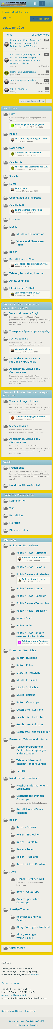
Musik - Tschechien (27, 687)
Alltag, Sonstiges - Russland (33, 927)
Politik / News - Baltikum (31, 596)
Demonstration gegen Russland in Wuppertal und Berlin (31, 416)
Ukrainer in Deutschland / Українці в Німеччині (25, 393)
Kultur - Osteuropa (27, 702)
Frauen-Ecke (16, 467)
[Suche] (35, 3)
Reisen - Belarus (26, 827)
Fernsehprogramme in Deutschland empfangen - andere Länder (31, 750)
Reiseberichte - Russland (31, 864)
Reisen (13, 251)
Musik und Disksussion (30, 234)
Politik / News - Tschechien (32, 603)
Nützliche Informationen (24, 778)
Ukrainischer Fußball (21, 288)
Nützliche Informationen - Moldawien (32, 787)
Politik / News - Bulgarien (31, 610)
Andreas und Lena (10, 995)
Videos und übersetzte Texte (30, 243)
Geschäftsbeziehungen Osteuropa (30, 797)
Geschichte (16, 162)
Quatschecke (17, 948)
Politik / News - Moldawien (32, 574)
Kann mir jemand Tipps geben (29, 124)
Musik (13, 226)
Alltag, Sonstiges (19, 280)
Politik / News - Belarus (30, 567)
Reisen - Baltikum (27, 842)
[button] (49, 101)
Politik (13, 133)
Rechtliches (16, 515)
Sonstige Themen (19, 909)
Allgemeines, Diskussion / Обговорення (24, 370)
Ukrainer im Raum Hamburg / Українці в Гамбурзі (21, 306)
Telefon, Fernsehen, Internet (26, 273)
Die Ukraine (10, 108)
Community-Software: (26, 1021)
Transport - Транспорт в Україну (29, 331)
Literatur (14, 219)
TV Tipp (20, 770)
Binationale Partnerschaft (18, 495)
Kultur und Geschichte (22, 650)
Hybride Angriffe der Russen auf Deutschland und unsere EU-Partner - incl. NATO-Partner (35, 557)
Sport (12, 871)
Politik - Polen (24, 625)
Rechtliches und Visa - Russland (29, 811)
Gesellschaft (16, 205)
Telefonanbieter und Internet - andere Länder (31, 762)
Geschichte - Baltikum (29, 724)
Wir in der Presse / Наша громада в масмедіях (24, 360)
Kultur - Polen (24, 665)
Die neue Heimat (19, 530)
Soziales (8, 462)
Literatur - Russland (28, 672)
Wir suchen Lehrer (24, 349)
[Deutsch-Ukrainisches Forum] (14, 3)
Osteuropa (9, 540)
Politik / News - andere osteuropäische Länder (30, 634)
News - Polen (24, 618)
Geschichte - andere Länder (33, 732)
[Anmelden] (42, 3)
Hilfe (12, 114)
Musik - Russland (26, 680)
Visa (11, 508)
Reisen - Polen (24, 849)
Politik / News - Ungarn (30, 588)
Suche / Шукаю (18, 338)
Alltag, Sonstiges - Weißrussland (27, 936)
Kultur (13, 183)
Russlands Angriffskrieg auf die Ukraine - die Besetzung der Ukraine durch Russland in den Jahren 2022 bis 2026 (31, 138)
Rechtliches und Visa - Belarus (29, 918)
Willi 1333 (35, 974)
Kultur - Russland (26, 657)
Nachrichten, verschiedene (28, 152)
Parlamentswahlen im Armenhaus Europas (35, 579)
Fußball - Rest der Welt (30, 879)
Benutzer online (10, 983)
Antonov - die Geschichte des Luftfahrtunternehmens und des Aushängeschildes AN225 (31, 166)
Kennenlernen (17, 500)
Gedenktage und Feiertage (25, 197)
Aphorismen (21, 188)
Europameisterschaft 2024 (27, 292)
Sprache (14, 176)
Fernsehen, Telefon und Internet (28, 739)
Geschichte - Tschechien (30, 717)
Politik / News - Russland (31, 553)
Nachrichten (16, 148)
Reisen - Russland (27, 856)
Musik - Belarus (25, 694)
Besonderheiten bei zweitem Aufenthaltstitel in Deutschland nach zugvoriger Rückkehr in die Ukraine (31, 263)
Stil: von (27, 1025)
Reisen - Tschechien (28, 834)
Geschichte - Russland (29, 709)
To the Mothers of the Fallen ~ (29, 209)
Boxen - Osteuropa (27, 891)
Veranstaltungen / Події (23, 313)
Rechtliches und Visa (21, 259)
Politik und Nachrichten (23, 545)
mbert (23, 995)
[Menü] (49, 3)
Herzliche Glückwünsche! (24, 485)
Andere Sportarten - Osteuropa (28, 900)
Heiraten (14, 522)
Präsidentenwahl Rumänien (35, 641)
